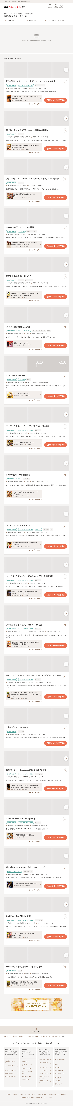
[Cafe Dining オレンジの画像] (36, 364)
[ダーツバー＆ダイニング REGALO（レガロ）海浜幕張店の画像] (36, 565)
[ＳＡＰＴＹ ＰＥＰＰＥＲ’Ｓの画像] (36, 514)
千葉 (48, 1036)
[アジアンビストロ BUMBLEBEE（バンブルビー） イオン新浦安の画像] (36, 167)
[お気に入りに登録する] (65, 82)
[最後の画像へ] (66, 70)
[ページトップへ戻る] (36, 1030)
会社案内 (9, 1094)
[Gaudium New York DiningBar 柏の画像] (36, 807)
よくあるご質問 (48, 1097)
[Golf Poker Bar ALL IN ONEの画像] (36, 904)
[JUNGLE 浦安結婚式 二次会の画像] (36, 315)
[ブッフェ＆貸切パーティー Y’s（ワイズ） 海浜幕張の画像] (36, 415)
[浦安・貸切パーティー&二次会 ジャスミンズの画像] (36, 856)
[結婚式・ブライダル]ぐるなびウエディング (15, 1036)
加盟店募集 (63, 1094)
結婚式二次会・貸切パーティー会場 (36, 1036)
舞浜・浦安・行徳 (56, 1036)
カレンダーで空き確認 (55, 149)
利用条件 (21, 1094)
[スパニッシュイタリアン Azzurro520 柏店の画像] (36, 613)
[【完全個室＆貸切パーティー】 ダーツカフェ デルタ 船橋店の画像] (36, 70)
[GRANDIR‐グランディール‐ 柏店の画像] (36, 216)
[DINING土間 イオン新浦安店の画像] (36, 463)
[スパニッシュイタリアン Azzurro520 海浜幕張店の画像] (36, 118)
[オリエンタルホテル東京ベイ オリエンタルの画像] (36, 955)
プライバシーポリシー (30, 1094)
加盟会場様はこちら (54, 1094)
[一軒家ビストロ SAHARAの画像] (36, 716)
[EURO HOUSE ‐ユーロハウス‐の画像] (36, 264)
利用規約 (15, 1094)
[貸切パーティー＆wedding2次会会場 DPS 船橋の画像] (36, 758)
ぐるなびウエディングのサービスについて (31, 1097)
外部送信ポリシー (42, 1094)
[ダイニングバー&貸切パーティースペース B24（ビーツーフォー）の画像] (36, 664)
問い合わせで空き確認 (55, 100)
